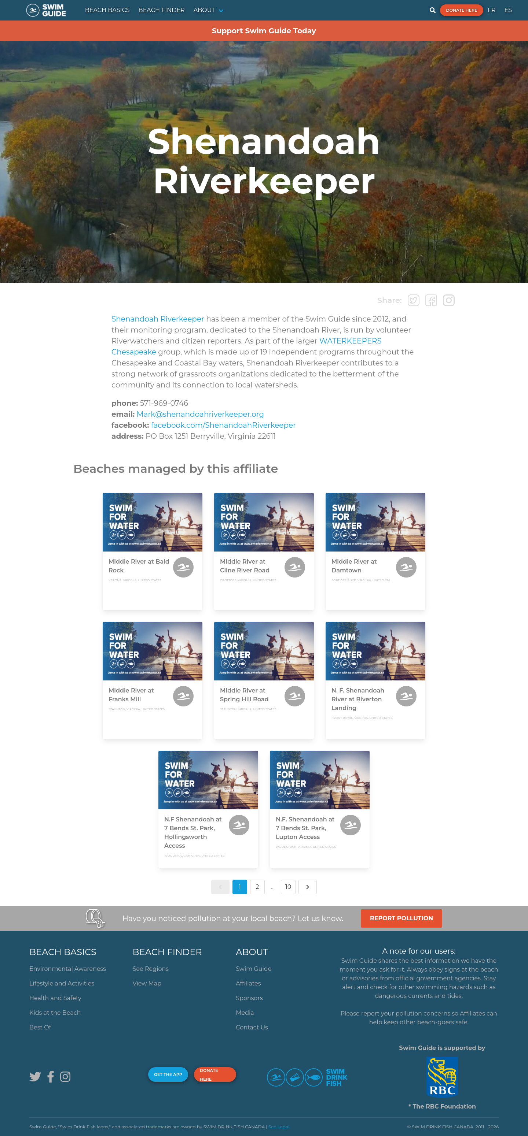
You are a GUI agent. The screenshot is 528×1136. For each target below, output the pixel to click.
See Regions (151, 968)
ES (508, 10)
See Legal (279, 1126)
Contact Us (252, 1027)
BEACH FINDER (162, 10)
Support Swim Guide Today (264, 30)
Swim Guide (253, 968)
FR (492, 10)
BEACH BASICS (107, 10)
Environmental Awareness (67, 968)
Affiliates (248, 983)
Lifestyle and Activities (61, 983)
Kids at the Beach (55, 1012)
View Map (147, 983)
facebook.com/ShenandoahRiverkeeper (223, 425)
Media (245, 1012)
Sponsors (249, 998)
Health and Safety (55, 998)
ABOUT (204, 10)
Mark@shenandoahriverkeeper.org (200, 414)
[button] (220, 887)
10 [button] (288, 886)
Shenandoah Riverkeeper (157, 319)
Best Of (40, 1027)
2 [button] (257, 886)
